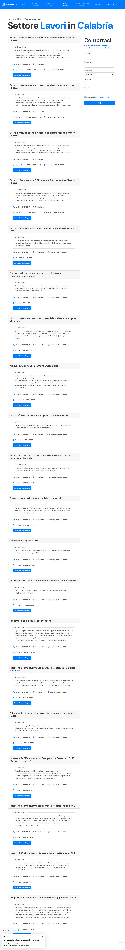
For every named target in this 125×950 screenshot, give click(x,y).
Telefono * (88, 79)
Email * (86, 88)
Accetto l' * (98, 97)
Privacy (110, 4)
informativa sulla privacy (101, 97)
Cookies (119, 4)
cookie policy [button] (28, 944)
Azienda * (87, 53)
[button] (42, 936)
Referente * (88, 62)
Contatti (99, 4)
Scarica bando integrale (22, 75)
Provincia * (88, 71)
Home (23, 4)
